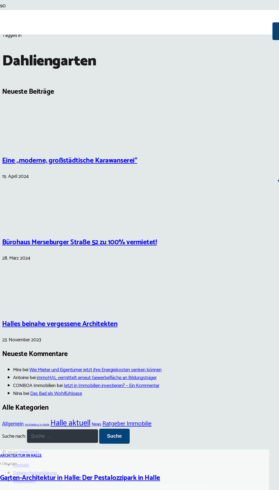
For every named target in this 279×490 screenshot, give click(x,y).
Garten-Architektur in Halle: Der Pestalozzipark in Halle (80, 478)
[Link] (136, 63)
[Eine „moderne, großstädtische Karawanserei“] (22, 143)
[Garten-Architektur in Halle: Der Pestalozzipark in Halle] (139, 277)
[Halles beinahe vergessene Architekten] (22, 307)
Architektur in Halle (21, 456)
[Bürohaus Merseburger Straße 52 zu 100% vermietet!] (22, 225)
